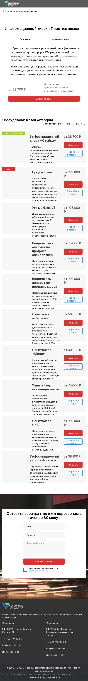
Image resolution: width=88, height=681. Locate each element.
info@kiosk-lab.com (11, 645)
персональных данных (38, 571)
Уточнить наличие (44, 561)
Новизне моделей (75, 123)
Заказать (73, 145)
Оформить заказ (44, 99)
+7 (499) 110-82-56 (12, 639)
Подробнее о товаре (73, 153)
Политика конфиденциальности (44, 677)
